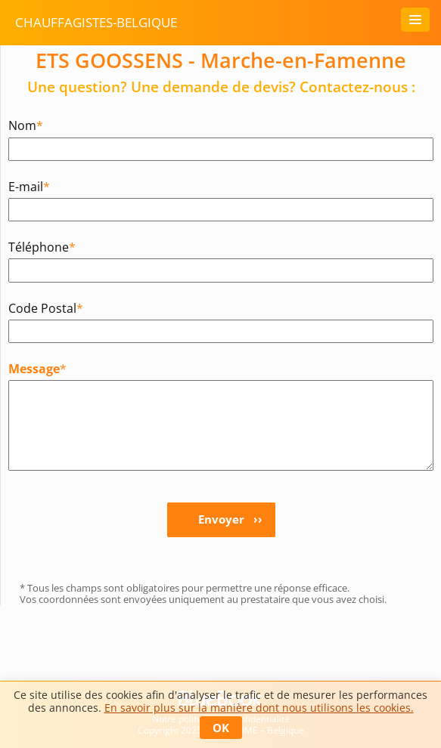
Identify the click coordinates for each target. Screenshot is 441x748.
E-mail (29, 186)
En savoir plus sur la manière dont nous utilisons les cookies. (259, 707)
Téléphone (42, 247)
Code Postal (45, 308)
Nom (25, 125)
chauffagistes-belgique (96, 22)
